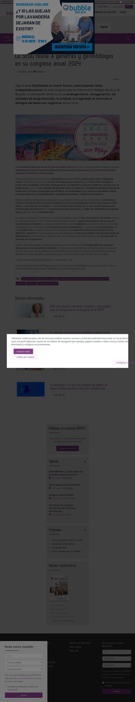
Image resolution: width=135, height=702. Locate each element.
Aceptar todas (23, 351)
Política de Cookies (25, 357)
